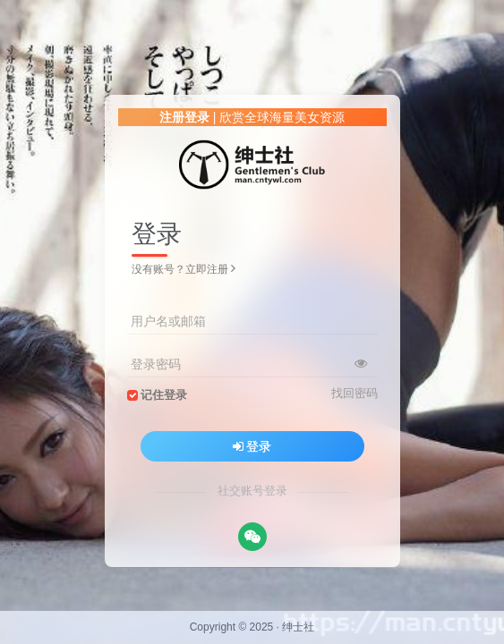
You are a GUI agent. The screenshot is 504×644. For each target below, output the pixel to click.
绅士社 (298, 627)
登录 (252, 446)
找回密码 (354, 393)
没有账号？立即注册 (183, 269)
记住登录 (164, 395)
